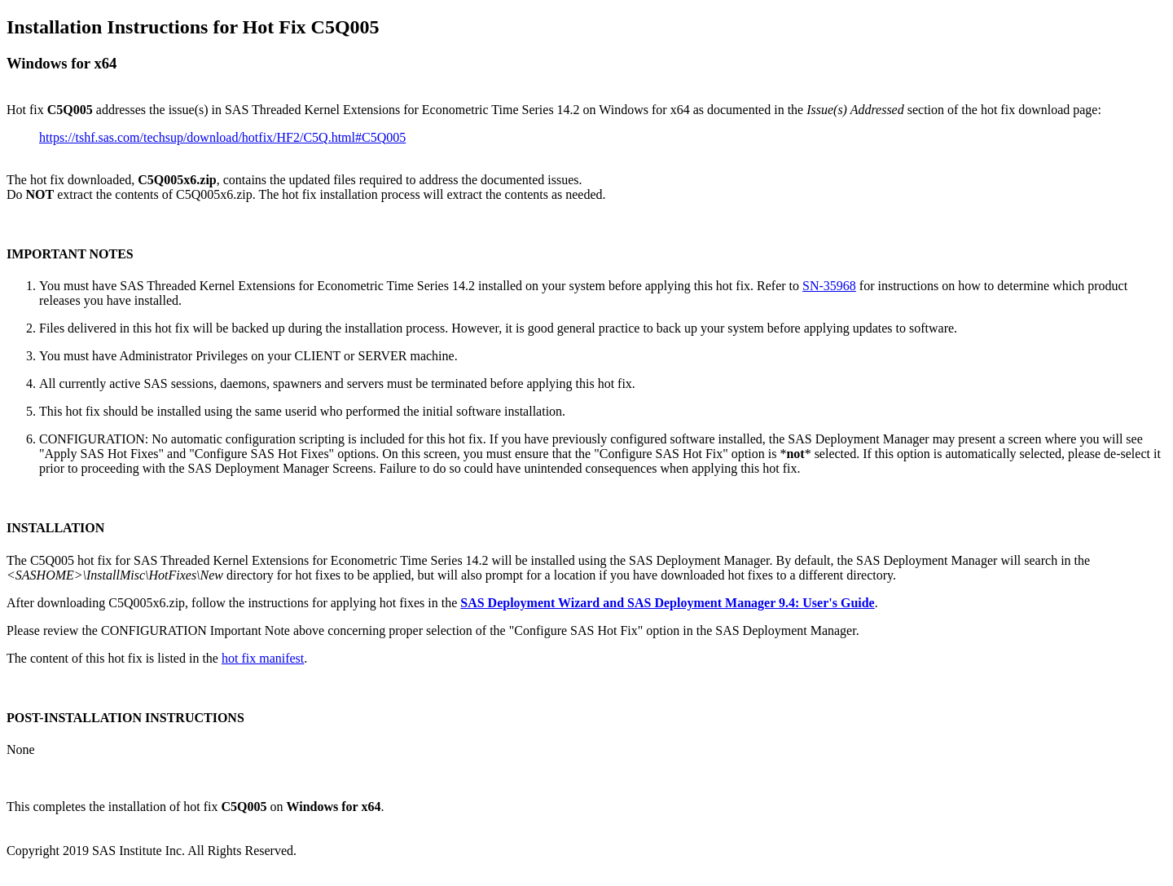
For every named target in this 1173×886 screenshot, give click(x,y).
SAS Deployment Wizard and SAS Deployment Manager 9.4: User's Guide (667, 603)
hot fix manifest (263, 658)
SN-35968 (829, 286)
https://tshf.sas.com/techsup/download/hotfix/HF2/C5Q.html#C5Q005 (222, 137)
